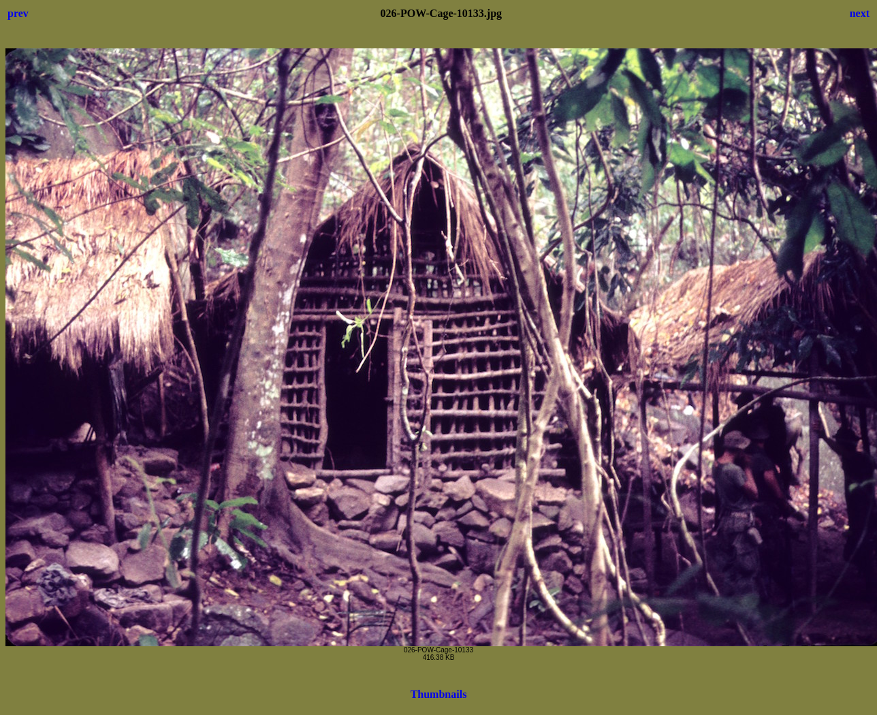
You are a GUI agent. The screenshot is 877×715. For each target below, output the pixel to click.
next (860, 13)
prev (18, 13)
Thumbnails (439, 694)
